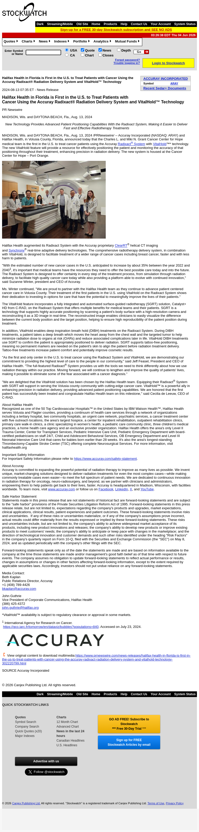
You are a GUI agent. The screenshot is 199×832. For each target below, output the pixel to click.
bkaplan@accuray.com (19, 589)
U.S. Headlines (66, 745)
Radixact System (131, 144)
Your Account (161, 24)
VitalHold (159, 144)
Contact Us (139, 24)
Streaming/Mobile (60, 24)
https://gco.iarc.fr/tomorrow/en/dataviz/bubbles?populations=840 (51, 627)
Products (110, 24)
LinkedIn (121, 489)
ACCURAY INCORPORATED (165, 79)
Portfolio (82, 42)
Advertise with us (46, 761)
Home (96, 24)
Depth (126, 50)
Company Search (27, 726)
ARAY (174, 83)
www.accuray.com (61, 489)
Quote (90, 50)
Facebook (105, 489)
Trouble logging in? (126, 62)
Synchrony (16, 250)
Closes (108, 55)
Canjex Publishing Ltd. (26, 803)
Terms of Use (155, 803)
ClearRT (121, 246)
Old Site (82, 24)
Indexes (62, 42)
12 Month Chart (67, 722)
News (45, 42)
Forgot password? (127, 59)
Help (124, 24)
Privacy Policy (174, 803)
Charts (29, 42)
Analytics (103, 42)
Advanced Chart (67, 726)
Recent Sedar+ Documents (164, 88)
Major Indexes (24, 736)
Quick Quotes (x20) (28, 731)
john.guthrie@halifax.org (20, 607)
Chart (89, 55)
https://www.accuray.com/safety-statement (105, 459)
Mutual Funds (128, 42)
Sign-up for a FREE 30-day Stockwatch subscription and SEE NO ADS (116, 30)
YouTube (147, 489)
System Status (185, 24)
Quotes (11, 42)
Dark (40, 24)
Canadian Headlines (70, 740)
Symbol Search (25, 722)
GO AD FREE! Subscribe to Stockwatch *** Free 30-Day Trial (129, 724)
